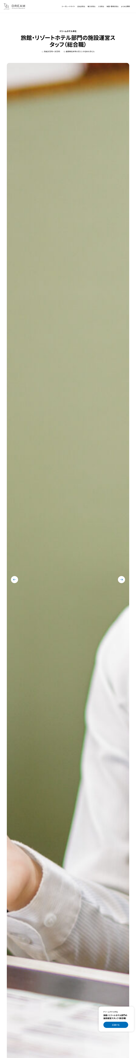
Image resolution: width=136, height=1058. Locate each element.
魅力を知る (91, 6)
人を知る (101, 6)
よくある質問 (125, 6)
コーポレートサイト (68, 6)
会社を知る (81, 6)
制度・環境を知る (113, 6)
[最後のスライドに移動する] (14, 579)
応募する (116, 1024)
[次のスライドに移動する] (121, 579)
